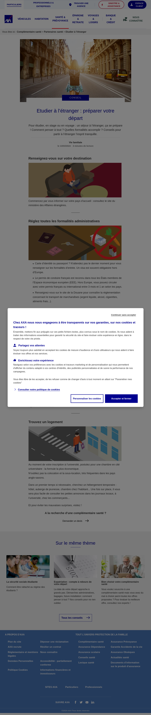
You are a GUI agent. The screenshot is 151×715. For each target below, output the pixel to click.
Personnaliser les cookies (87, 398)
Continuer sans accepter (123, 315)
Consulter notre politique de (39, 389)
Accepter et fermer (121, 398)
